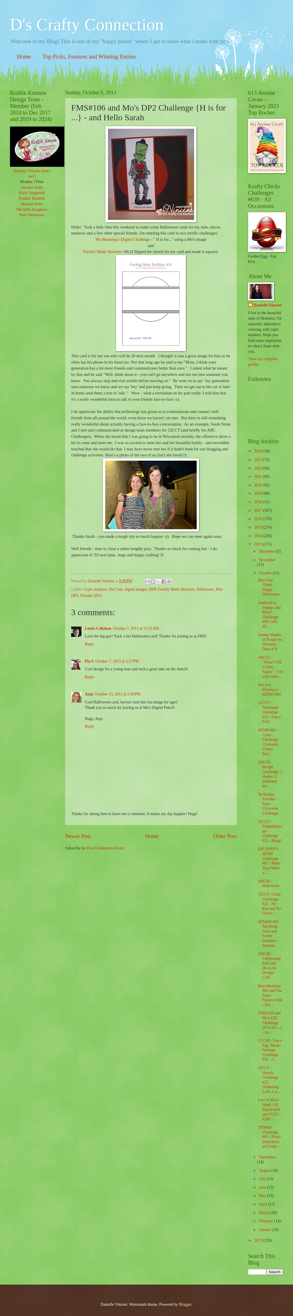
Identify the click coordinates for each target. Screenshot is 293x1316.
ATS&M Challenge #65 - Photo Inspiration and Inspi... (269, 1136)
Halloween (205, 589)
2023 (258, 460)
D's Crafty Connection (87, 24)
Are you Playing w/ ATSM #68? (269, 689)
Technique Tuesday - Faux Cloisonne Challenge (268, 803)
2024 (258, 451)
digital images (136, 589)
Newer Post (78, 836)
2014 (258, 536)
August (265, 1170)
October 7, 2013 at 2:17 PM (117, 661)
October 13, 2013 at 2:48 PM (117, 694)
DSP (152, 589)
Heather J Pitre (32, 182)
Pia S (89, 661)
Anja (89, 694)
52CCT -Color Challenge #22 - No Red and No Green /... (269, 903)
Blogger (185, 1304)
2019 (258, 493)
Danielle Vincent (268, 305)
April (263, 1204)
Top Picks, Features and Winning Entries (89, 56)
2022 (258, 468)
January (265, 1229)
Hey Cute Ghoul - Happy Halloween (268, 587)
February (266, 1221)
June (263, 1187)
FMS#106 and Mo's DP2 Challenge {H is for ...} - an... (270, 1022)
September (267, 1157)
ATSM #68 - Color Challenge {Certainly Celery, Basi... (268, 742)
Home (24, 56)
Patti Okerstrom (32, 215)
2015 (258, 527)
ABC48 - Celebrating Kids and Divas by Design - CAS (269, 966)
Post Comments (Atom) (105, 848)
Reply (89, 644)
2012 (258, 1240)
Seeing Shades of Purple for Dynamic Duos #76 (270, 642)
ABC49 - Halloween (268, 883)
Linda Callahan (98, 628)
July (262, 1179)
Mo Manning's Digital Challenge (123, 239)
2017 (258, 510)
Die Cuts (116, 589)
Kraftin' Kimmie (32, 198)
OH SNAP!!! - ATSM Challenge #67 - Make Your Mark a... (269, 861)
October (266, 573)
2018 (258, 502)
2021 (258, 476)
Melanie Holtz (32, 204)
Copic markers (95, 589)
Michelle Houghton (32, 209)
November (267, 560)
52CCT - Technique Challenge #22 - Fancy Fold (269, 712)
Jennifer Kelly (32, 187)
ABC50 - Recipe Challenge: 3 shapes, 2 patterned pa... (270, 774)
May (263, 1195)
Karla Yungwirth (32, 193)
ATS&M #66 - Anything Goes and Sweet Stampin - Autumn (269, 934)
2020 (258, 485)
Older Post (225, 836)
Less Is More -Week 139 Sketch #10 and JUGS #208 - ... (269, 1109)
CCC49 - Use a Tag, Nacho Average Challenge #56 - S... (270, 1050)
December (267, 551)
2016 (258, 519)
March (264, 1213)
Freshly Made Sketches (103, 251)
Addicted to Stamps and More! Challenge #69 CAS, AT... (269, 615)
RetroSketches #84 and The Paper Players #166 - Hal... (270, 995)
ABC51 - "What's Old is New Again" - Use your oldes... (270, 667)
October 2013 (90, 595)
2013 (258, 544)
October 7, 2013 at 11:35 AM (136, 628)
